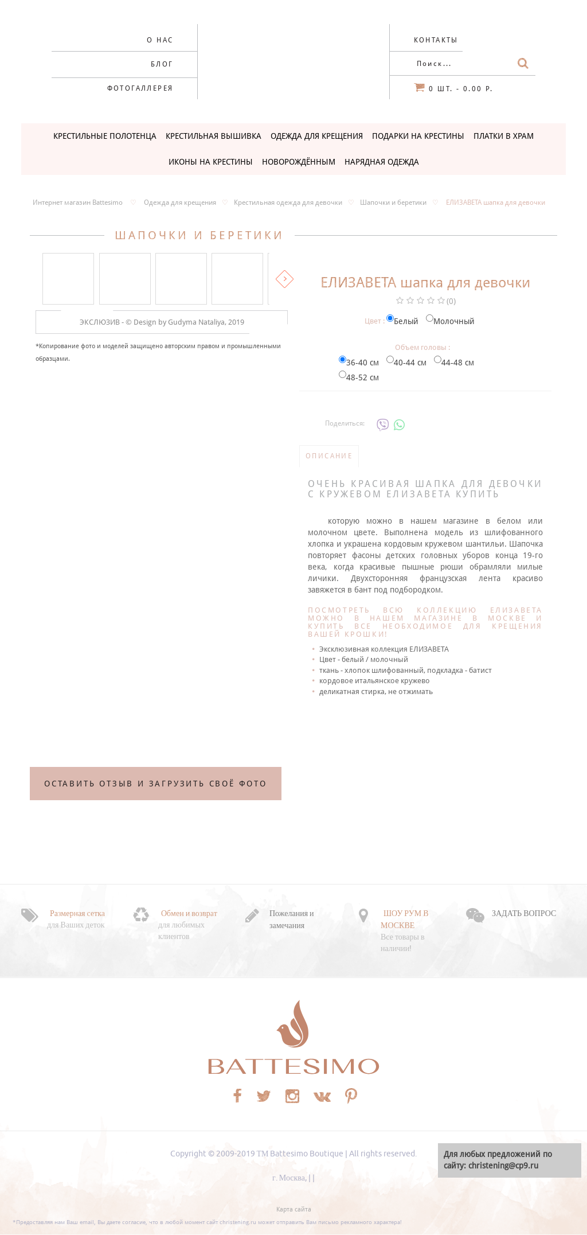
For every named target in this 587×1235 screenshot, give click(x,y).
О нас (160, 40)
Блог (162, 64)
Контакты (436, 40)
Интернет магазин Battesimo (78, 202)
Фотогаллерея (140, 88)
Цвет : (375, 321)
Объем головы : (422, 347)
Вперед (285, 279)
